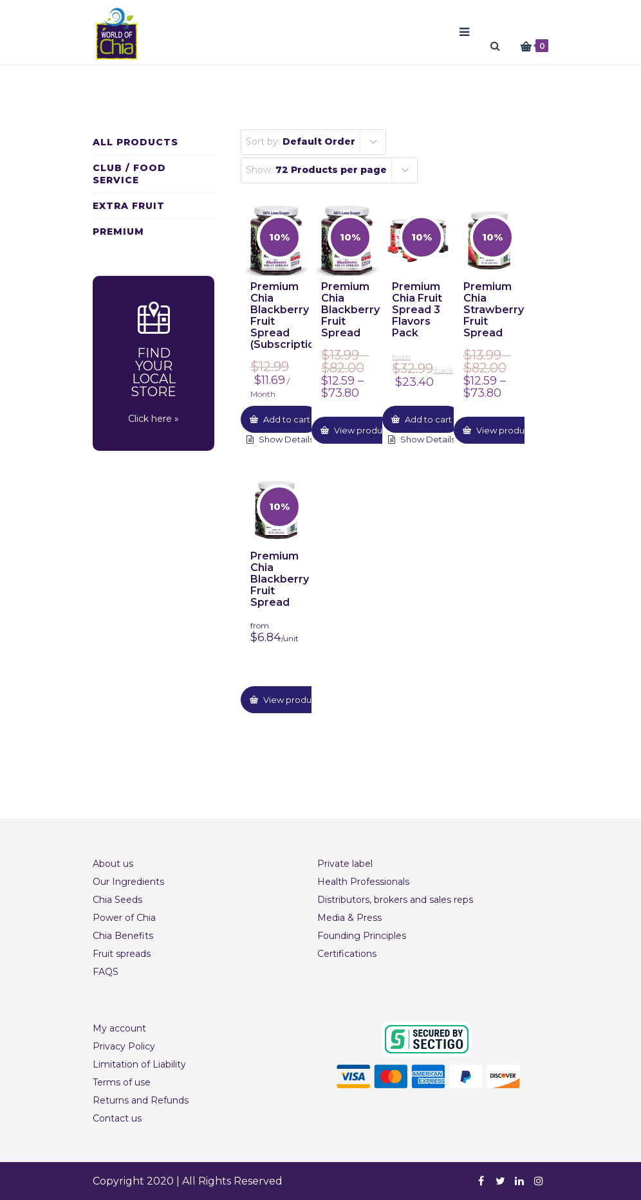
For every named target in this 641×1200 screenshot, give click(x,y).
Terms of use (122, 1082)
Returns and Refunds (141, 1100)
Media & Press (349, 917)
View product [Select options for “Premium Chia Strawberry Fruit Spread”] (503, 430)
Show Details (285, 439)
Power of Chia (124, 917)
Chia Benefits (123, 935)
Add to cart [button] (285, 419)
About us (113, 863)
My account (119, 1028)
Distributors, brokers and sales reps (395, 899)
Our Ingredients (128, 881)
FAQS (105, 971)
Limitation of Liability (139, 1064)
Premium (118, 231)
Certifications (346, 953)
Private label (345, 863)
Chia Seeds (117, 899)
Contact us (117, 1118)
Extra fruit (129, 206)
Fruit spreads (122, 953)
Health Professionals (363, 881)
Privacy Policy (124, 1046)
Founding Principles (361, 935)
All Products (135, 142)
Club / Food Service (129, 174)
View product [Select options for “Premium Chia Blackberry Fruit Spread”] (361, 430)
